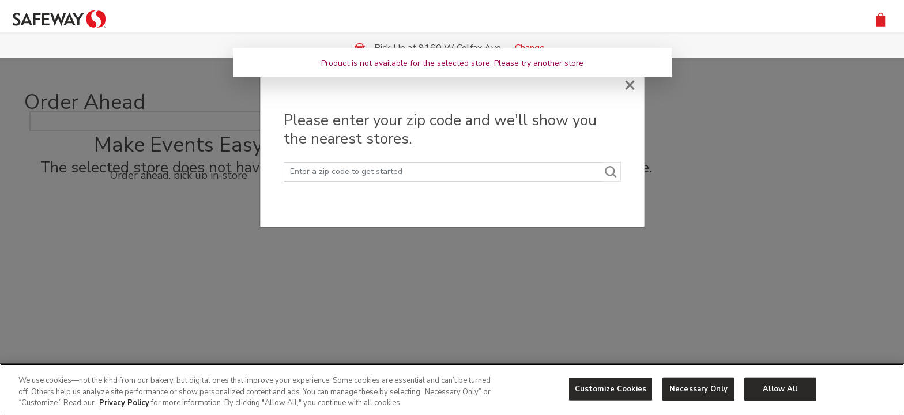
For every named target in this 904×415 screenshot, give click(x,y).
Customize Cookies (610, 388)
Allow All (780, 388)
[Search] (611, 172)
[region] (452, 389)
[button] (880, 18)
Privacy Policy (124, 403)
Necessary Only (698, 388)
